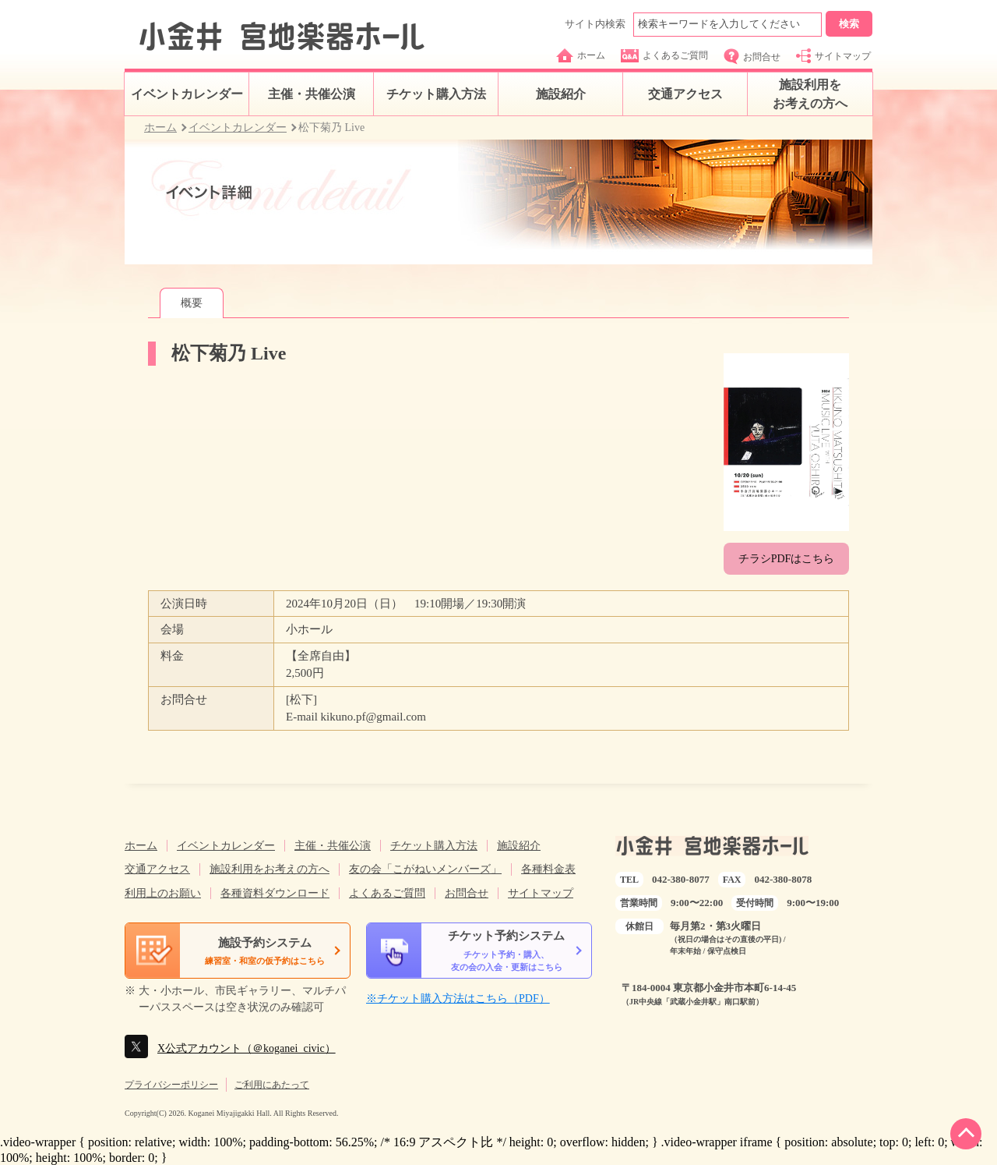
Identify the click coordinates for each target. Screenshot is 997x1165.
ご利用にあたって (271, 1084)
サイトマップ (833, 55)
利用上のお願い (163, 893)
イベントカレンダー (187, 94)
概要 (192, 303)
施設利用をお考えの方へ (810, 94)
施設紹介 (561, 94)
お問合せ (752, 56)
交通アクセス (685, 94)
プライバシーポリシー (171, 1084)
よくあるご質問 (664, 55)
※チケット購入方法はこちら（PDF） (458, 998)
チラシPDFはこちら (786, 559)
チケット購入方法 (436, 94)
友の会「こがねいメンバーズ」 (425, 869)
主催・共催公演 (311, 94)
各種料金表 (548, 869)
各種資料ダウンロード (274, 893)
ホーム (580, 55)
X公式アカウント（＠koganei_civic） (246, 1048)
